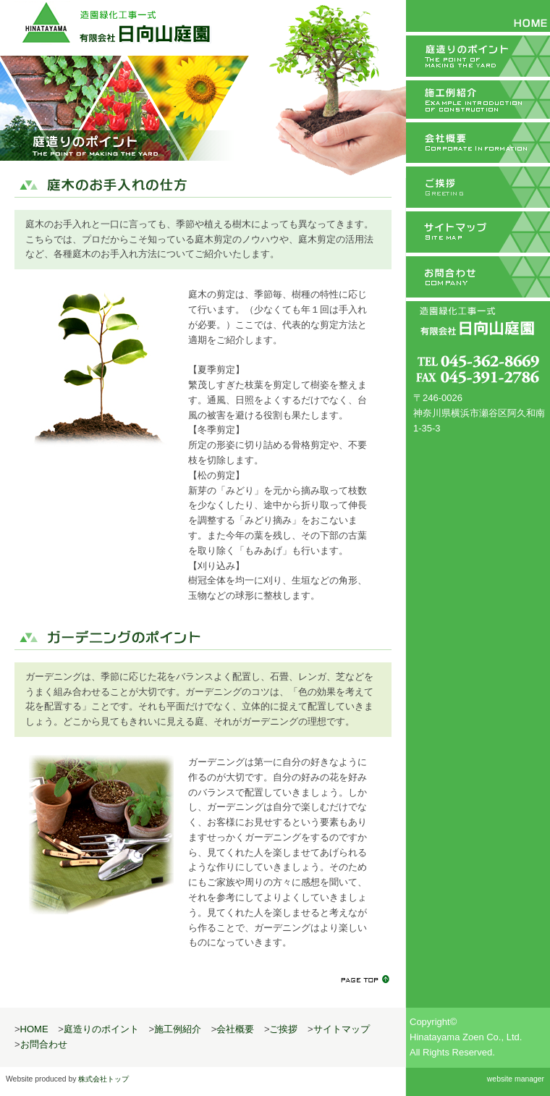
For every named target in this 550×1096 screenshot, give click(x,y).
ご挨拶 (478, 188)
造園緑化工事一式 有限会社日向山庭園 (114, 23)
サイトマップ (478, 233)
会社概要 (478, 144)
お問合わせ (478, 278)
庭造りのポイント (478, 54)
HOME (478, 16)
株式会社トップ (103, 1079)
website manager (515, 1079)
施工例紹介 (478, 99)
